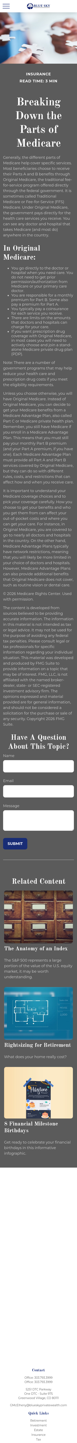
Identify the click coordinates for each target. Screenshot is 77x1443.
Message (11, 806)
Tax (38, 1439)
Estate (38, 1430)
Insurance (38, 1435)
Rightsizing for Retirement (37, 1045)
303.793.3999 (43, 1378)
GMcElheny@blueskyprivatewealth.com (38, 1405)
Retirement (38, 1420)
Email (8, 781)
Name (8, 756)
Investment (38, 1425)
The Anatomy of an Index (36, 949)
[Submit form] (15, 843)
